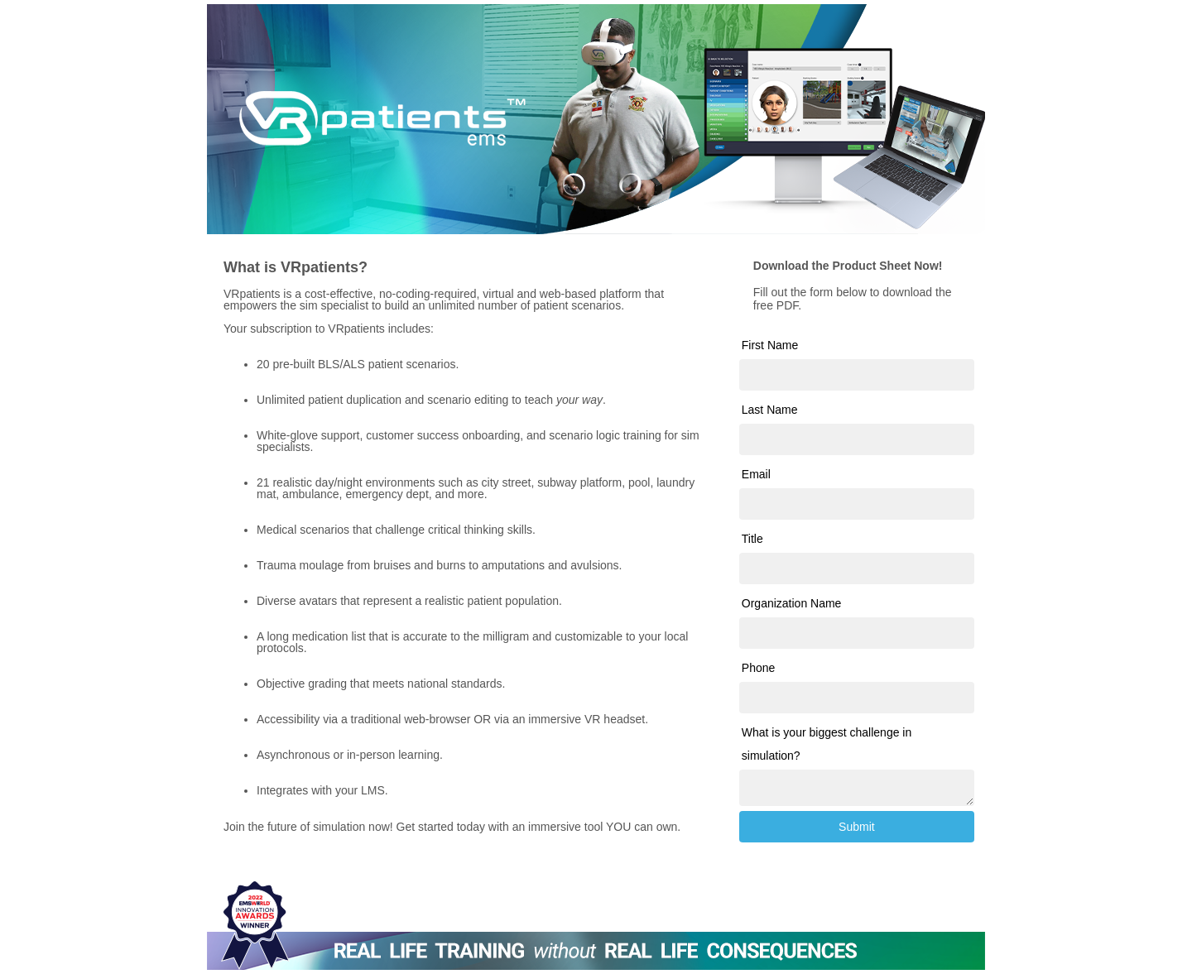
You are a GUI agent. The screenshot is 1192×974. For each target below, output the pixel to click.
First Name (770, 345)
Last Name (770, 409)
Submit (857, 826)
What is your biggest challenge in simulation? (826, 744)
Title (752, 538)
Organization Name (792, 603)
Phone (758, 667)
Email (756, 474)
